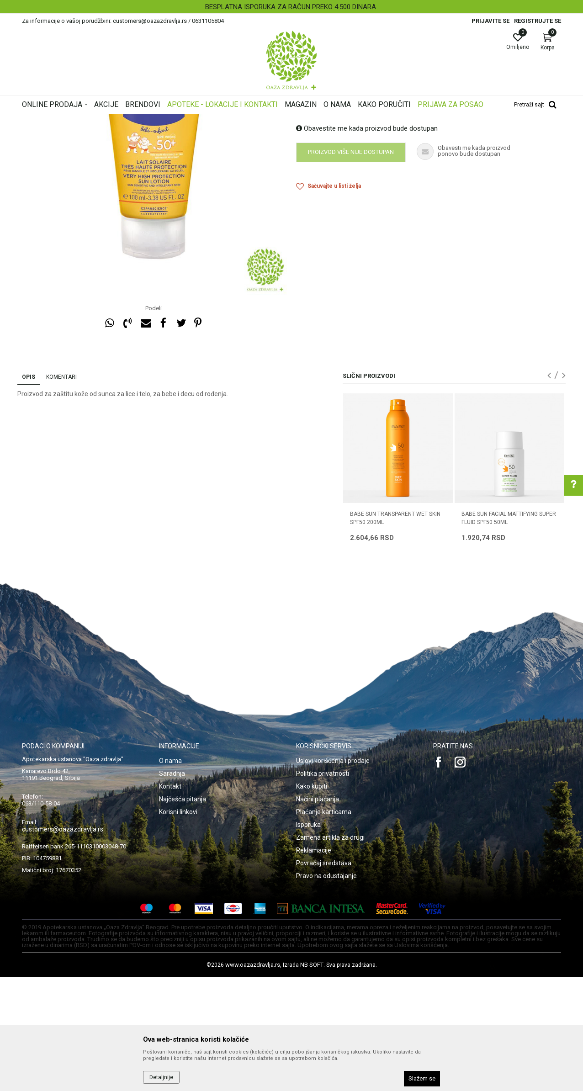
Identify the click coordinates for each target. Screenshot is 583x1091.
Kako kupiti (311, 900)
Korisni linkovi (178, 926)
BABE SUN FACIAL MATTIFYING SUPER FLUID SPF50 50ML (508, 632)
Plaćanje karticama (323, 926)
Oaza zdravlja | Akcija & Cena (59, 120)
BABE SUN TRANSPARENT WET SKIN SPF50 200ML (395, 632)
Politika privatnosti (322, 887)
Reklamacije (313, 964)
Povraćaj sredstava (323, 977)
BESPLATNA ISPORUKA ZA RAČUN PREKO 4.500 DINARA (290, 7)
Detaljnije (161, 1077)
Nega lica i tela (151, 120)
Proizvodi (114, 120)
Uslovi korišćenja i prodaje (333, 875)
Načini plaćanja (317, 913)
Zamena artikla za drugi (330, 951)
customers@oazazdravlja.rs (62, 943)
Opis (28, 491)
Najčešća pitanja (182, 913)
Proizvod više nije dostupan (351, 266)
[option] (291, 7)
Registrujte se (537, 20)
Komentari (61, 491)
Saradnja (172, 887)
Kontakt (170, 900)
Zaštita (236, 120)
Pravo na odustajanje (326, 990)
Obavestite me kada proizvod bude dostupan (367, 242)
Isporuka (308, 939)
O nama (170, 875)
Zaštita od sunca (198, 120)
